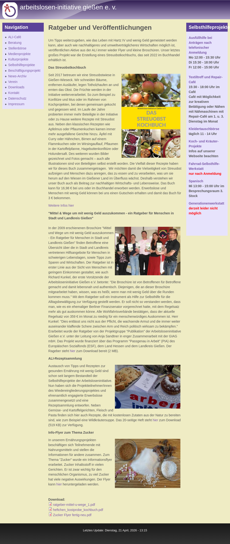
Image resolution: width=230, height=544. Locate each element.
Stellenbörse (17, 48)
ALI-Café (14, 37)
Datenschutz (17, 98)
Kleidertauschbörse (204, 129)
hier (72, 351)
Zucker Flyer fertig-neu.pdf (72, 515)
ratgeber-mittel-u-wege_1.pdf (74, 505)
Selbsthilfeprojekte (21, 65)
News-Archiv (17, 76)
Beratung (15, 43)
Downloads (16, 87)
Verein (13, 82)
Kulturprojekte (18, 59)
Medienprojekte (19, 54)
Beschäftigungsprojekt (24, 70)
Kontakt (13, 93)
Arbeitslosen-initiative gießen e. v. (68, 7)
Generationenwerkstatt (206, 203)
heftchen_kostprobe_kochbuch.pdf (78, 510)
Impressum (16, 104)
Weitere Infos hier (61, 205)
